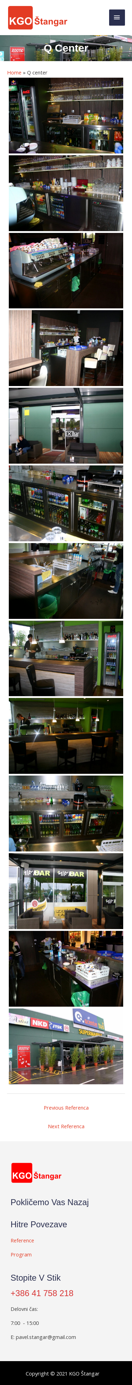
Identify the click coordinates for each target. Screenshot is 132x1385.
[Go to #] (62, 1240)
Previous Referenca (66, 1107)
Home (14, 72)
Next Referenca (66, 1126)
